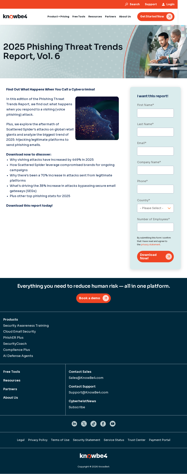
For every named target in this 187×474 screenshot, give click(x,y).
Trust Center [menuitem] (136, 440)
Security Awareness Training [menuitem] (26, 326)
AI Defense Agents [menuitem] (18, 356)
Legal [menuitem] (21, 440)
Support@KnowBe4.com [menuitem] (88, 393)
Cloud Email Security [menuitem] (19, 332)
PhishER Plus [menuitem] (13, 338)
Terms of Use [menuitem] (60, 440)
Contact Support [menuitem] (82, 387)
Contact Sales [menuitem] (80, 372)
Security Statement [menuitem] (86, 440)
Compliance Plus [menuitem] (16, 350)
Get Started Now (161, 16)
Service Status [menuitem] (114, 440)
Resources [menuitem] (11, 381)
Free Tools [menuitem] (11, 372)
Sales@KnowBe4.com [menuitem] (86, 378)
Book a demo (89, 298)
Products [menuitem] (10, 320)
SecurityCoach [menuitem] (15, 344)
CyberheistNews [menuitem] (82, 401)
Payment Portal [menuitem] (159, 440)
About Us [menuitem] (10, 398)
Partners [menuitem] (10, 389)
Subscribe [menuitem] (77, 407)
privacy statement (150, 244)
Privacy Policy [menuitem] (37, 440)
